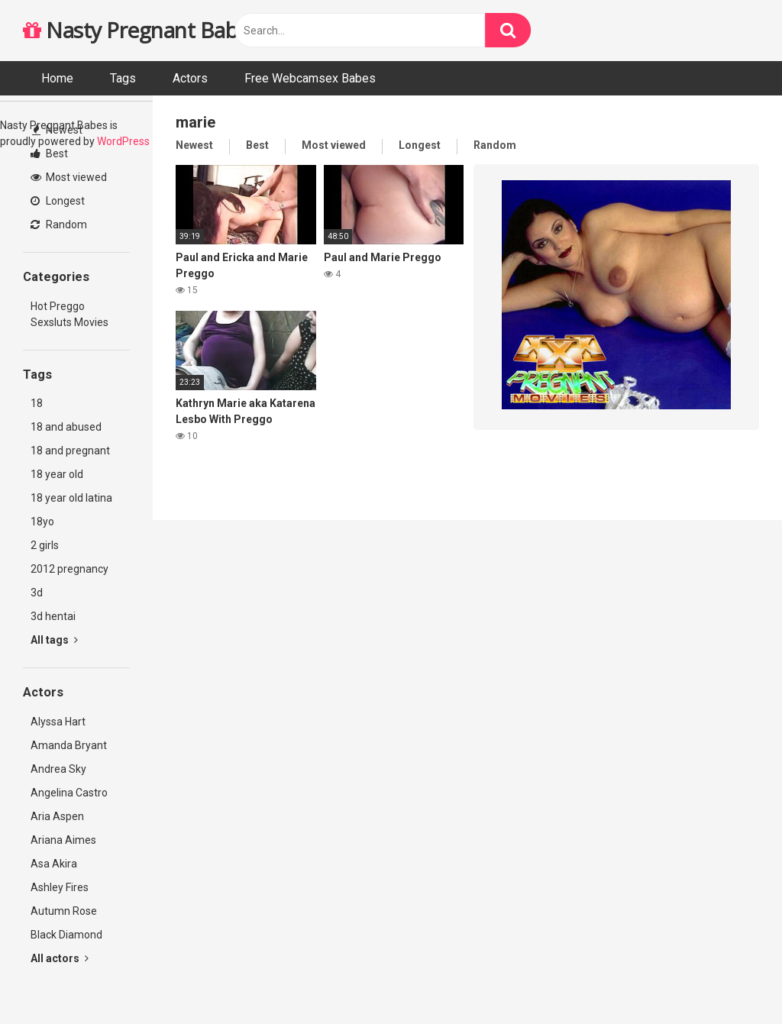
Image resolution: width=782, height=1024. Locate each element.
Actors (190, 78)
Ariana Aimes (63, 840)
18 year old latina (71, 498)
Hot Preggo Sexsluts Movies (69, 314)
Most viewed (69, 177)
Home (57, 78)
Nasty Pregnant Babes (141, 29)
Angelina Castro (69, 793)
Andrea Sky (58, 769)
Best (49, 153)
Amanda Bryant (69, 745)
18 (37, 403)
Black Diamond (66, 935)
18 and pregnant (70, 450)
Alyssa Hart (58, 722)
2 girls (45, 545)
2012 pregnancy (69, 569)
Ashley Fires (60, 887)
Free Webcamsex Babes (310, 78)
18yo (42, 521)
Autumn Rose (64, 911)
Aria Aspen (57, 816)
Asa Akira (54, 864)
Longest (58, 201)
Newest (57, 130)
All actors (60, 958)
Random (59, 224)
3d (37, 592)
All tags (54, 640)
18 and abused (66, 427)
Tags (123, 78)
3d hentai (53, 616)
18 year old (57, 474)
